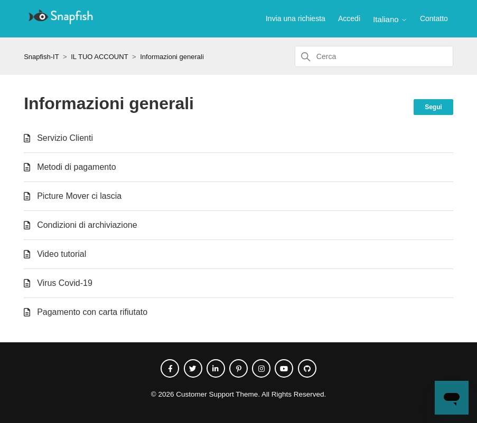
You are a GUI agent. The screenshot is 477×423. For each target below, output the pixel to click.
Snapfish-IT (41, 57)
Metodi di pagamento (76, 166)
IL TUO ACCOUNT (99, 57)
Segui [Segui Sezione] (433, 107)
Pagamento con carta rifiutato (92, 311)
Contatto (434, 18)
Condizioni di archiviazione (87, 224)
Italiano (390, 19)
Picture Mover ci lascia (79, 195)
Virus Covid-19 (64, 282)
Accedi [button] (349, 18)
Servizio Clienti (65, 137)
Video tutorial (61, 253)
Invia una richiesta (295, 18)
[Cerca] (374, 56)
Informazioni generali (172, 57)
